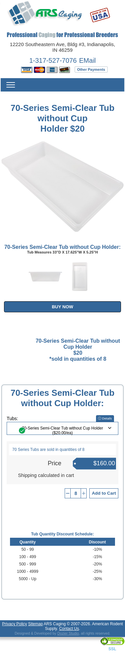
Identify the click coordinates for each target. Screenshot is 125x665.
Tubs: (12, 418)
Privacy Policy (14, 624)
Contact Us (69, 628)
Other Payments (91, 69)
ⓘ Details (105, 418)
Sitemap (35, 624)
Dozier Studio (68, 633)
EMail (87, 60)
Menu (11, 84)
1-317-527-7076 (53, 60)
